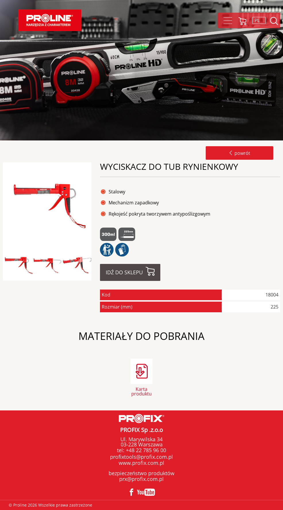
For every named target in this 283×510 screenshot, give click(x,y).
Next (96, 266)
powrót (239, 153)
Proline (50, 20)
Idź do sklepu (124, 272)
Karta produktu (141, 391)
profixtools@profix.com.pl (141, 456)
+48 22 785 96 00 (145, 450)
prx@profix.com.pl (141, 478)
